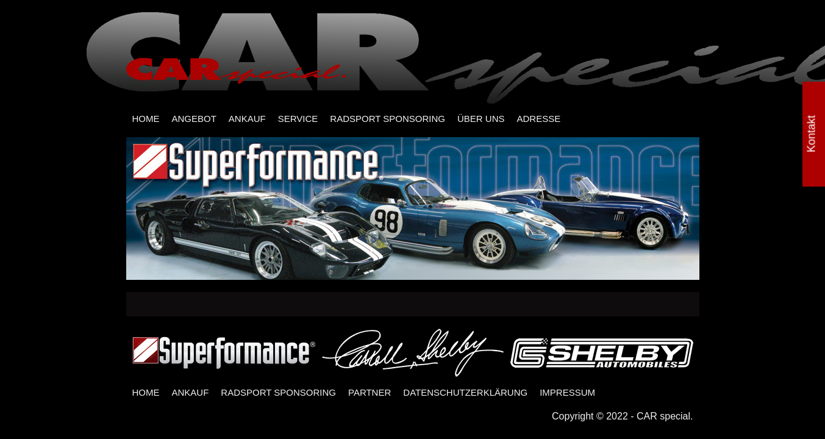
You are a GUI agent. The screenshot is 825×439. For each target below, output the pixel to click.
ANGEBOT (194, 118)
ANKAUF (247, 118)
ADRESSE (538, 118)
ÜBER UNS (481, 118)
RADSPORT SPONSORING (387, 118)
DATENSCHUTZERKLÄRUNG (465, 392)
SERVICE (298, 118)
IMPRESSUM (567, 392)
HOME (146, 118)
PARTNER (369, 392)
